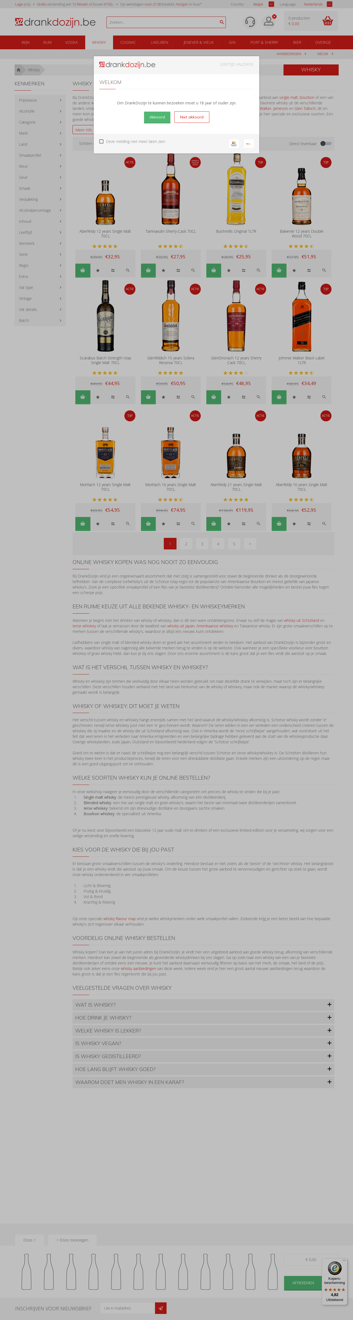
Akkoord (157, 117)
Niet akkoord (192, 117)
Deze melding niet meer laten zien (135, 141)
